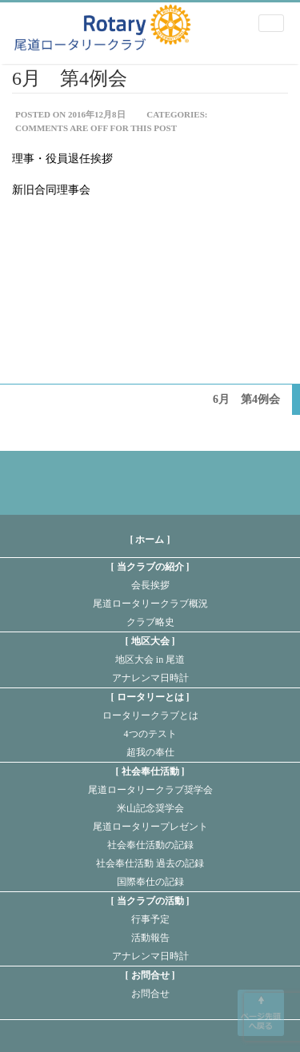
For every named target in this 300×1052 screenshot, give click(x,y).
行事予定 (150, 919)
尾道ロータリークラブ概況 (150, 603)
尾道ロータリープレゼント (150, 826)
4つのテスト (150, 733)
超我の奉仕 (150, 752)
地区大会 (150, 641)
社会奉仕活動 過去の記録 (150, 863)
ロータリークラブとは (150, 715)
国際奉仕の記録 (150, 881)
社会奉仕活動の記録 (150, 845)
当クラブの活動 (150, 901)
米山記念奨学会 (150, 808)
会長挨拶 (150, 585)
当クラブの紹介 (150, 566)
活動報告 (150, 937)
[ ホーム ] (150, 539)
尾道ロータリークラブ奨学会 (150, 789)
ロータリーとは (150, 697)
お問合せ (150, 975)
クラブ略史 (150, 622)
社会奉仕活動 (150, 771)
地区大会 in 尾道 (150, 659)
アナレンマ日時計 (150, 677)
